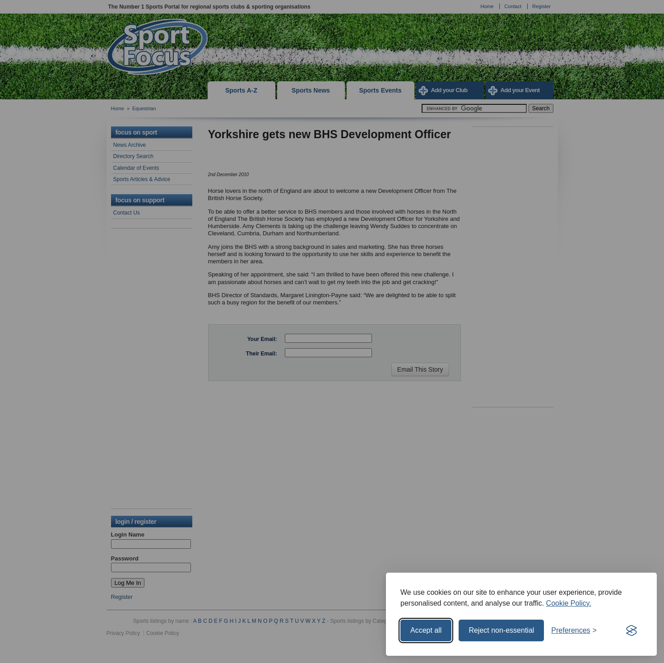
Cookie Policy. (568, 603)
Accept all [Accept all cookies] (425, 630)
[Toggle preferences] (574, 630)
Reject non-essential (501, 630)
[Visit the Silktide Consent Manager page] (631, 630)
